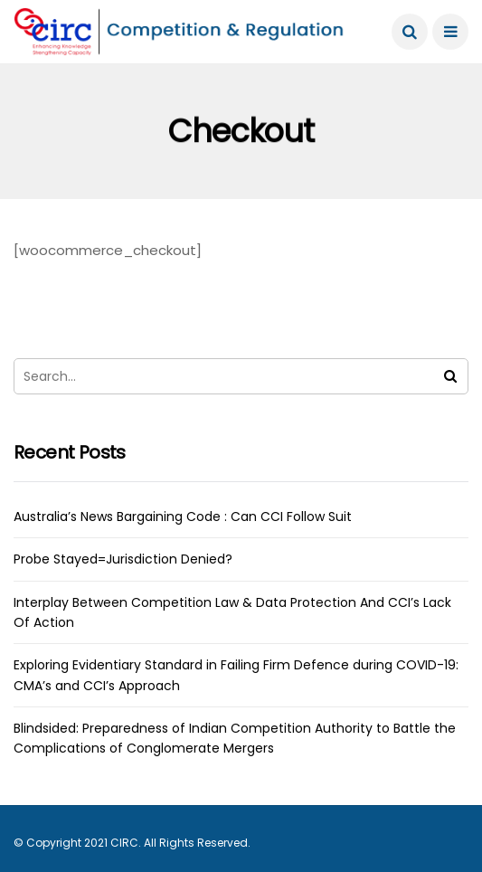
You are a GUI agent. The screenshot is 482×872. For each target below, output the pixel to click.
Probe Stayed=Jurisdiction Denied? (123, 559)
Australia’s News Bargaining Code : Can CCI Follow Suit (183, 516)
